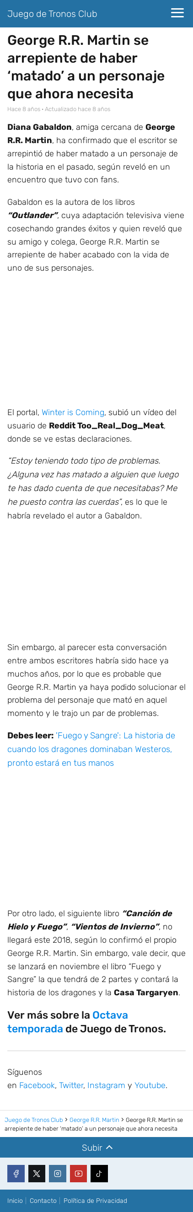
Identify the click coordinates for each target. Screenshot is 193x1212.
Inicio (15, 1201)
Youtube (150, 1085)
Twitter (71, 1085)
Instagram (106, 1085)
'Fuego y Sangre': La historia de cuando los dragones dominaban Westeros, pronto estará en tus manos (91, 749)
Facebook (37, 1085)
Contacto (43, 1201)
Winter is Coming (73, 412)
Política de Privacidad (95, 1201)
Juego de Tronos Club (52, 13)
